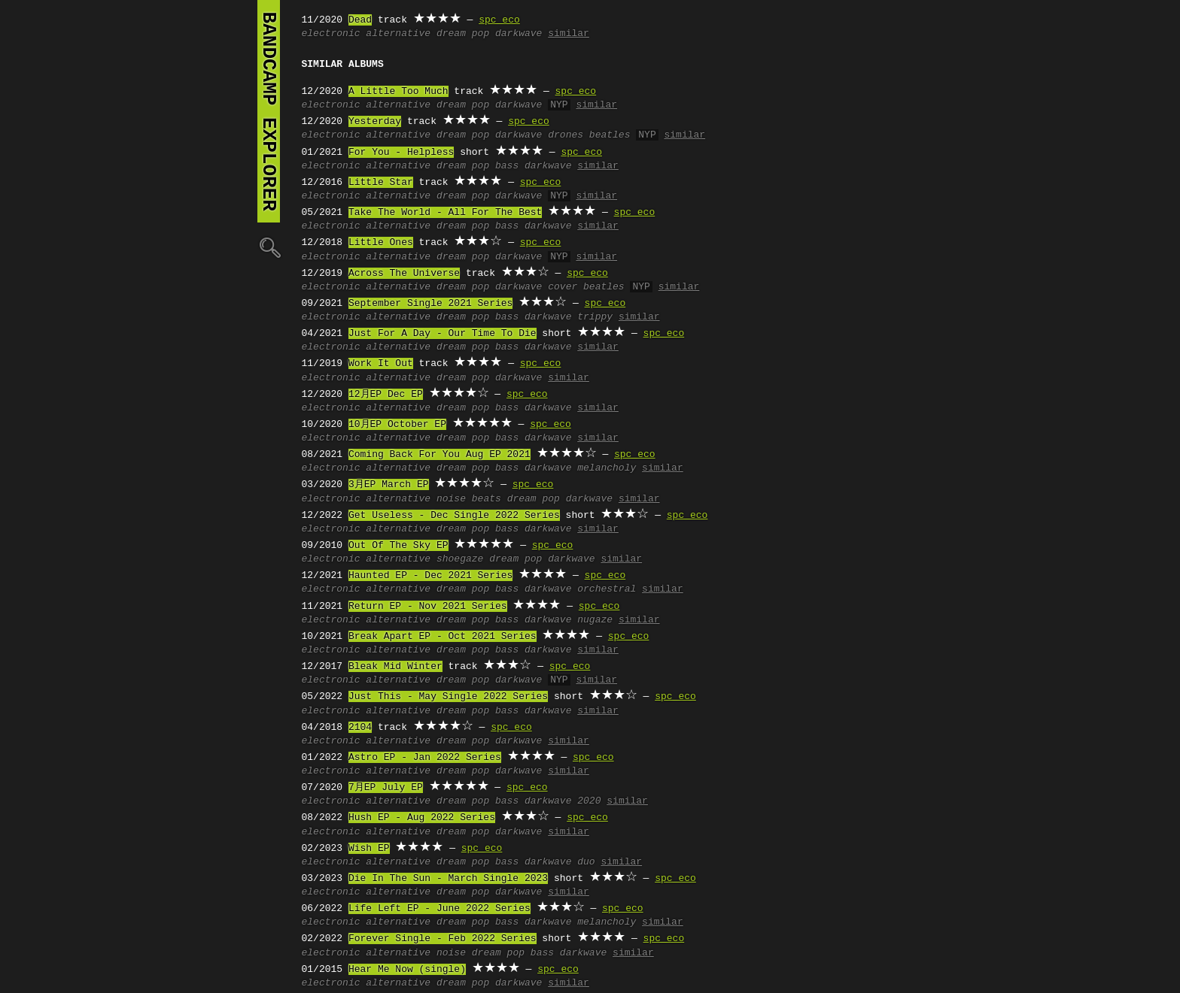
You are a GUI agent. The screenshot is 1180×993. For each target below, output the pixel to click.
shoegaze (459, 559)
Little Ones (380, 243)
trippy (595, 317)
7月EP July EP (385, 788)
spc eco (499, 20)
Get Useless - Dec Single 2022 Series (454, 515)
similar (568, 34)
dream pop (462, 34)
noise (451, 499)
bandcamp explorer (268, 111)
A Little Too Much (398, 91)
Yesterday (374, 122)
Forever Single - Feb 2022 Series (442, 939)
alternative (398, 34)
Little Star (380, 182)
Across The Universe (404, 273)
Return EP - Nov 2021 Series (427, 606)
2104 (360, 727)
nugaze (595, 620)
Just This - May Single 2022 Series (448, 697)
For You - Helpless (401, 152)
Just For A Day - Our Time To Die (442, 334)
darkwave (518, 34)
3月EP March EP (388, 485)
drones (565, 135)
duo (586, 862)
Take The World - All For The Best (445, 212)
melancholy (606, 468)
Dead (360, 20)
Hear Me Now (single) (407, 969)
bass (507, 166)
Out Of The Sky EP (398, 546)
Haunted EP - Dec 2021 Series (430, 576)
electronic (331, 34)
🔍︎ (268, 247)
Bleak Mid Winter (395, 667)
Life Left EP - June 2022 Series (439, 909)
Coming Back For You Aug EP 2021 (439, 455)
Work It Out (380, 364)
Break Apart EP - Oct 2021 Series (442, 636)
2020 (589, 801)
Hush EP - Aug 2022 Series (421, 818)
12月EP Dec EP (385, 394)
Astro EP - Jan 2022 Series (424, 757)
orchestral (606, 589)
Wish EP (369, 848)
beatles (610, 135)
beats (486, 499)
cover (562, 287)
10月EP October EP (397, 424)
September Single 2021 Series (430, 303)
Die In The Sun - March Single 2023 (448, 879)
